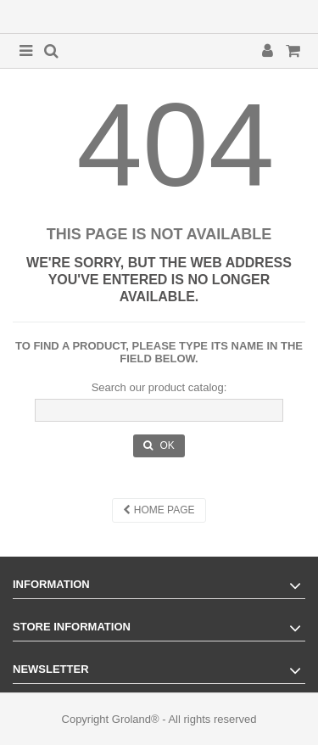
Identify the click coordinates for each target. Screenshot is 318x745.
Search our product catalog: (159, 387)
